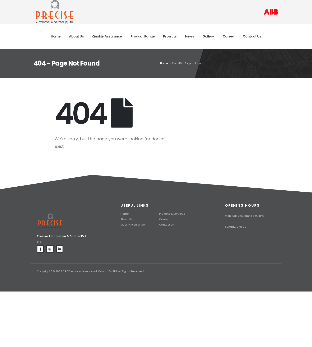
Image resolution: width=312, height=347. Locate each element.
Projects (169, 36)
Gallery (208, 36)
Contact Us (252, 36)
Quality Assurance (107, 36)
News (189, 36)
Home (55, 36)
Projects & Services (172, 213)
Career (228, 36)
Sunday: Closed (235, 226)
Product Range (142, 36)
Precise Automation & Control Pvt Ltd (92, 271)
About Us (76, 36)
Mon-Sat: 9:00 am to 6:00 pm (244, 216)
